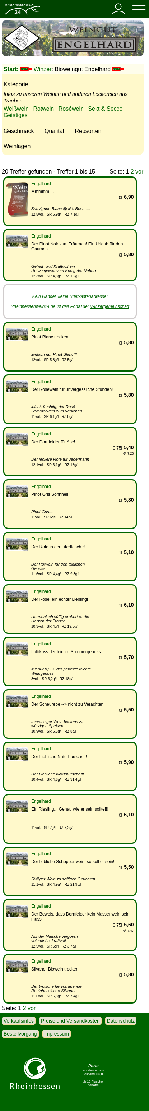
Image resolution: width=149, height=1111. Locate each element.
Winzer (43, 69)
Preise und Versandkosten (70, 1021)
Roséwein (71, 109)
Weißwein (16, 109)
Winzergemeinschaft (109, 306)
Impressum (56, 1034)
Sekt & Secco (105, 109)
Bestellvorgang (20, 1034)
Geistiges (16, 115)
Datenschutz (121, 1021)
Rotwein (43, 109)
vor (139, 172)
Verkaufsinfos (19, 1021)
